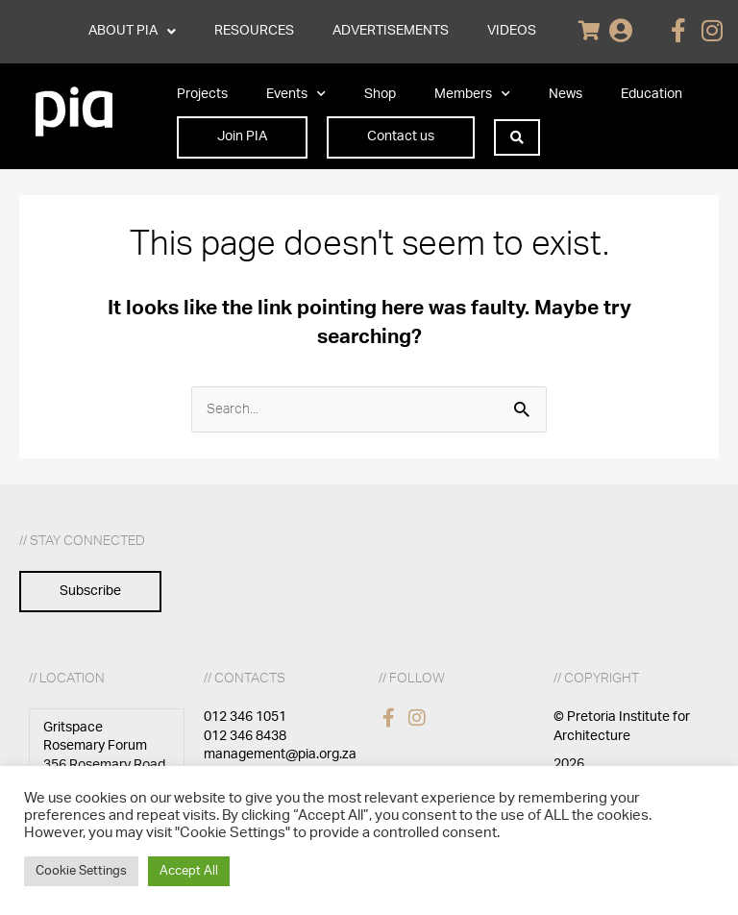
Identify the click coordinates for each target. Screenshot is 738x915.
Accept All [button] (189, 871)
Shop (380, 94)
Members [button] (472, 94)
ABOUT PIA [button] (132, 31)
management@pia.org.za (280, 754)
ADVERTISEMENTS (390, 30)
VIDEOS (511, 30)
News (565, 94)
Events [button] (296, 94)
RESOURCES (254, 30)
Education (651, 94)
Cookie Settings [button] (81, 871)
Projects (202, 94)
